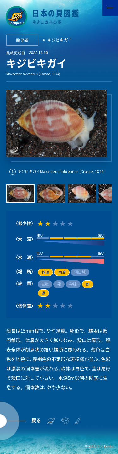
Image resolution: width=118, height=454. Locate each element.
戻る (36, 420)
